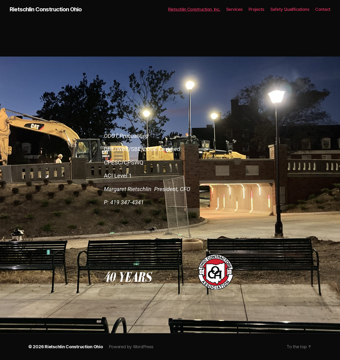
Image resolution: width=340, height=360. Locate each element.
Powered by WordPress (131, 346)
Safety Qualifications (290, 9)
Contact (323, 9)
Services (234, 9)
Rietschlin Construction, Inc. (194, 9)
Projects (256, 9)
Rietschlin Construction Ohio (45, 9)
